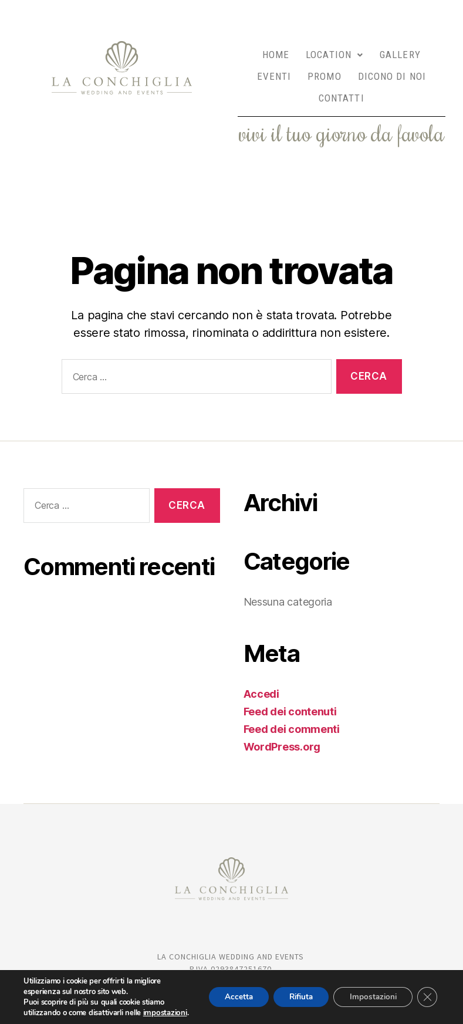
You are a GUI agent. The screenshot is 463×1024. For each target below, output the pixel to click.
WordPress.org (282, 725)
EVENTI (274, 66)
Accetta (225, 991)
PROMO (324, 66)
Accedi (261, 673)
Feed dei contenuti (290, 690)
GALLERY (400, 51)
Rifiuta (292, 991)
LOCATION (334, 51)
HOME (275, 51)
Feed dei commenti (292, 708)
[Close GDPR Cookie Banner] (426, 991)
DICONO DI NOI (392, 66)
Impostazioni (369, 991)
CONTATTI (341, 80)
